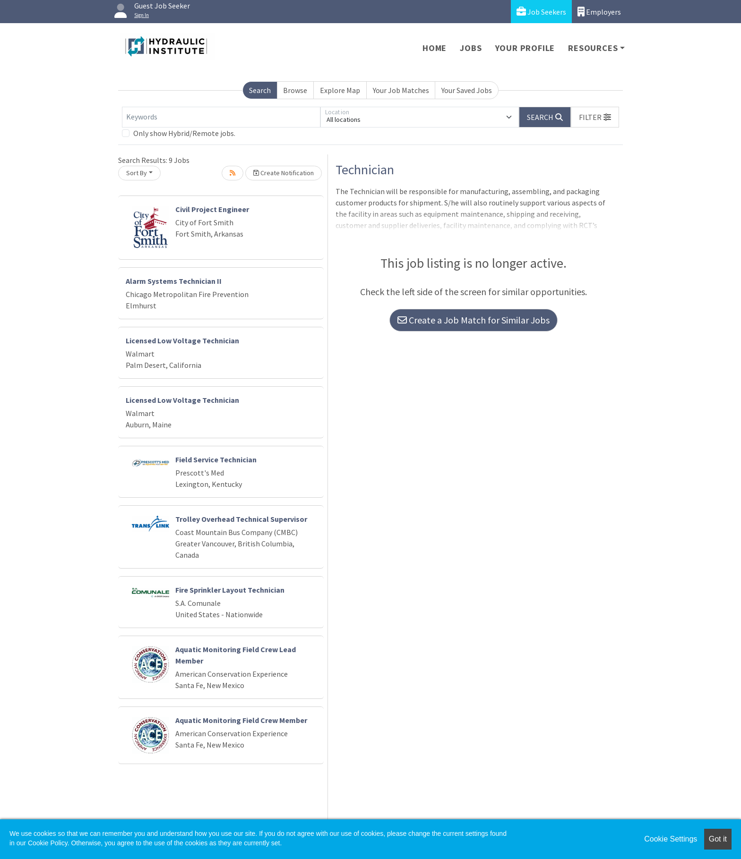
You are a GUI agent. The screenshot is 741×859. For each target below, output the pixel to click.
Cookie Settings (670, 839)
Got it (718, 839)
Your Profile (525, 48)
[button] (595, 117)
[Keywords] (221, 117)
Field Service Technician (216, 459)
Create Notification (283, 173)
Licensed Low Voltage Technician (182, 340)
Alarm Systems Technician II (174, 281)
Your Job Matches (401, 90)
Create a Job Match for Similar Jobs (473, 320)
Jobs (471, 48)
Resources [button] (593, 48)
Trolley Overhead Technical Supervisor (241, 519)
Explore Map (340, 90)
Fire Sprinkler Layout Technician (229, 590)
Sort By (136, 173)
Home (434, 48)
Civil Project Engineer (212, 209)
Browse (295, 90)
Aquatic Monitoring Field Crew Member (241, 720)
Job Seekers (541, 11)
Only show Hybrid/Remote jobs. (184, 133)
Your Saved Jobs (466, 90)
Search (260, 90)
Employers (599, 11)
